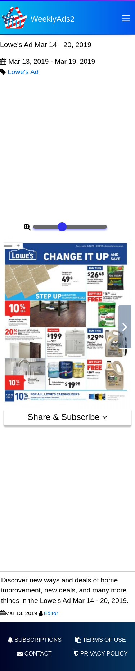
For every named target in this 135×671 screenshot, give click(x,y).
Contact (34, 653)
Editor (51, 613)
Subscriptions (34, 640)
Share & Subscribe (68, 417)
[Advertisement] (67, 148)
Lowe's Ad (23, 72)
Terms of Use (100, 640)
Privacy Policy (100, 653)
